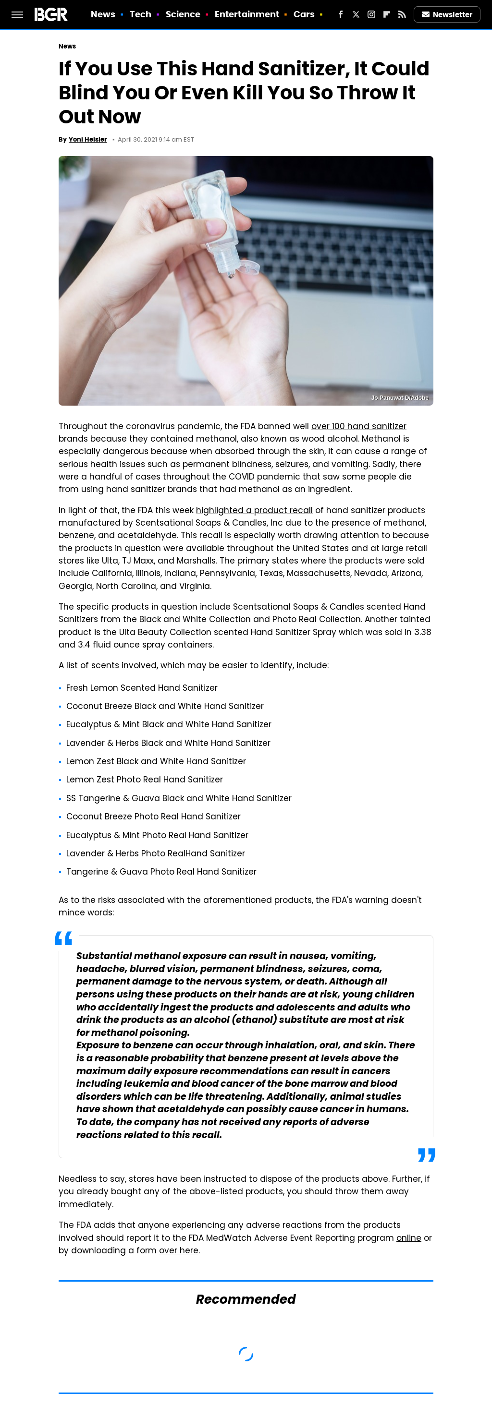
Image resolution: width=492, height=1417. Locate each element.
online (408, 1239)
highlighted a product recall (254, 511)
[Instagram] (371, 14)
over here (178, 1251)
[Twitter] (356, 14)
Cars (304, 14)
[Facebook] (340, 14)
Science (183, 14)
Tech (140, 14)
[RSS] (402, 14)
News (103, 14)
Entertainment (247, 14)
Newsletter (447, 14)
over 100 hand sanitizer (358, 427)
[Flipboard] (387, 14)
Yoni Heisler (88, 139)
